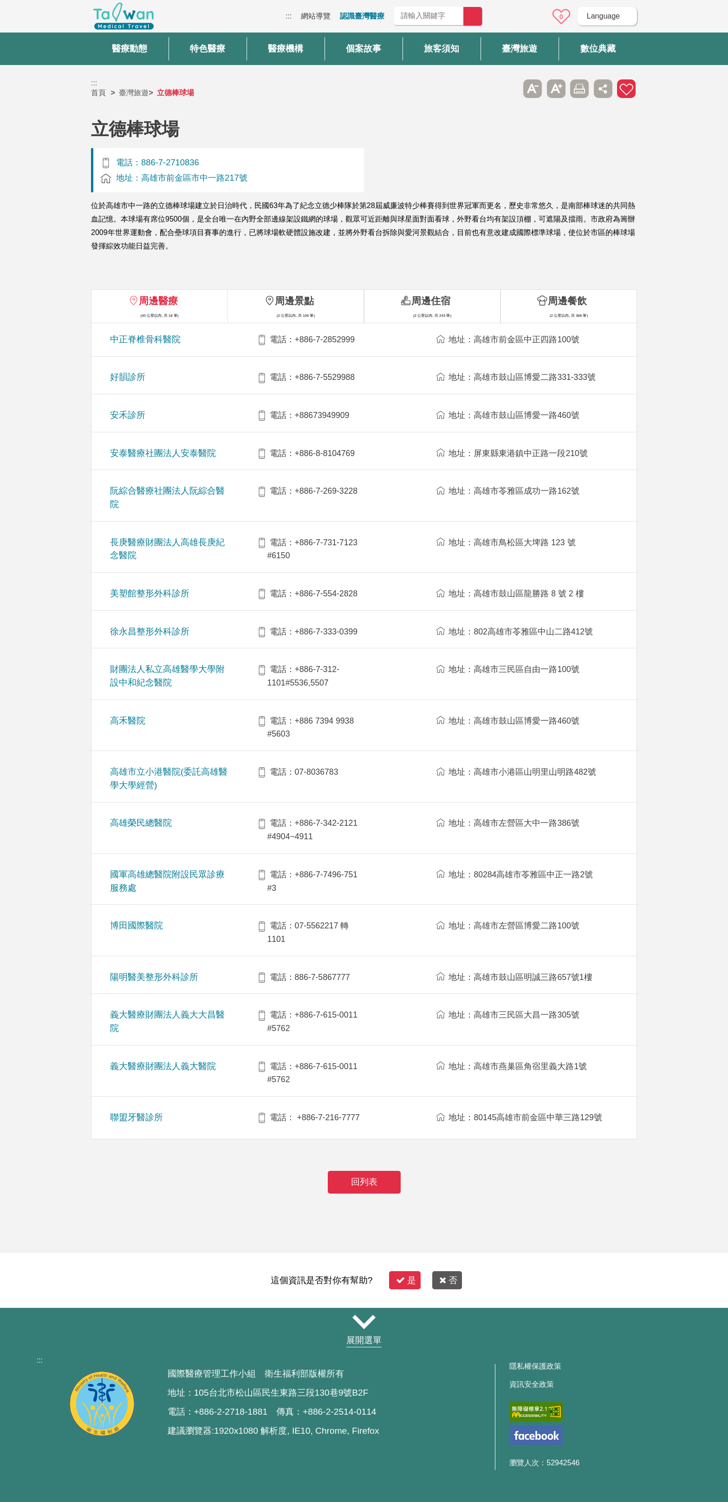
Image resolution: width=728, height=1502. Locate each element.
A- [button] (532, 88)
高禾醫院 (127, 720)
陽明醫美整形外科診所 (154, 977)
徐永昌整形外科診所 (149, 631)
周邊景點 (294, 300)
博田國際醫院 (136, 925)
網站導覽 (316, 16)
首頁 (98, 93)
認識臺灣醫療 (362, 16)
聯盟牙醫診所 (136, 1117)
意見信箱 (535, 16)
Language (603, 16)
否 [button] (448, 1280)
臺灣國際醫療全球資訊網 (123, 18)
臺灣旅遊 (134, 93)
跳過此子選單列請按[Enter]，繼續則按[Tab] (509, 88)
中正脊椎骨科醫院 (145, 339)
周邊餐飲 (567, 300)
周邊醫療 (158, 300)
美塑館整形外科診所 (149, 593)
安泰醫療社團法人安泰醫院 (163, 453)
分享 (603, 88)
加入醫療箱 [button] (626, 88)
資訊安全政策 (531, 1384)
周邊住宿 (430, 300)
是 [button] (406, 1280)
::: (289, 16)
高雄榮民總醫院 (141, 823)
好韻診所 (127, 377)
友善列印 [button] (579, 88)
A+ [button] (556, 88)
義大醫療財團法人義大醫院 (163, 1066)
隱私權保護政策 (535, 1366)
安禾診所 (127, 415)
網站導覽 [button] (364, 1322)
